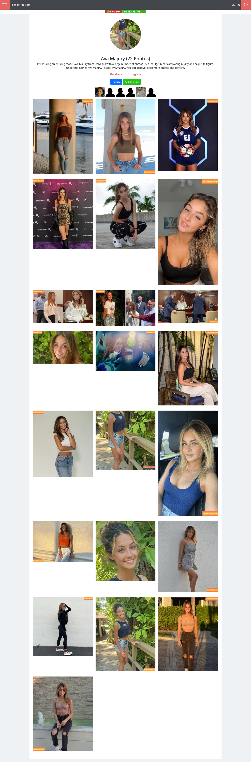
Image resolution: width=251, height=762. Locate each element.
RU (238, 5)
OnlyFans (116, 74)
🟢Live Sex (113, 11)
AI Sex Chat (132, 81)
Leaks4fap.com (21, 5)
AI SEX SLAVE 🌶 (134, 11)
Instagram (134, 74)
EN (233, 5)
